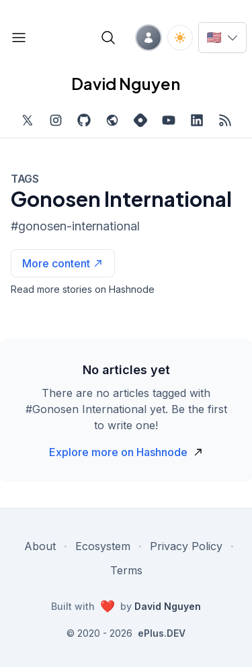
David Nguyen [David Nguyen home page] (125, 83)
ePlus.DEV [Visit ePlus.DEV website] (161, 633)
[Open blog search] (108, 37)
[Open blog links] (18, 37)
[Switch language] (222, 37)
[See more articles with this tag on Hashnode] (63, 263)
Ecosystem (102, 546)
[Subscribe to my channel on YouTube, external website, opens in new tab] (169, 120)
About (40, 546)
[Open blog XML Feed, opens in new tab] (225, 120)
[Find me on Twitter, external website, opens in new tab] (27, 120)
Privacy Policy (186, 546)
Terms (126, 570)
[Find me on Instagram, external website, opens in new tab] (56, 120)
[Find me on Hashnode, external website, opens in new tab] (140, 120)
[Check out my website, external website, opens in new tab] (112, 120)
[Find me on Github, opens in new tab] (84, 120)
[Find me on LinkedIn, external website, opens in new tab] (197, 120)
